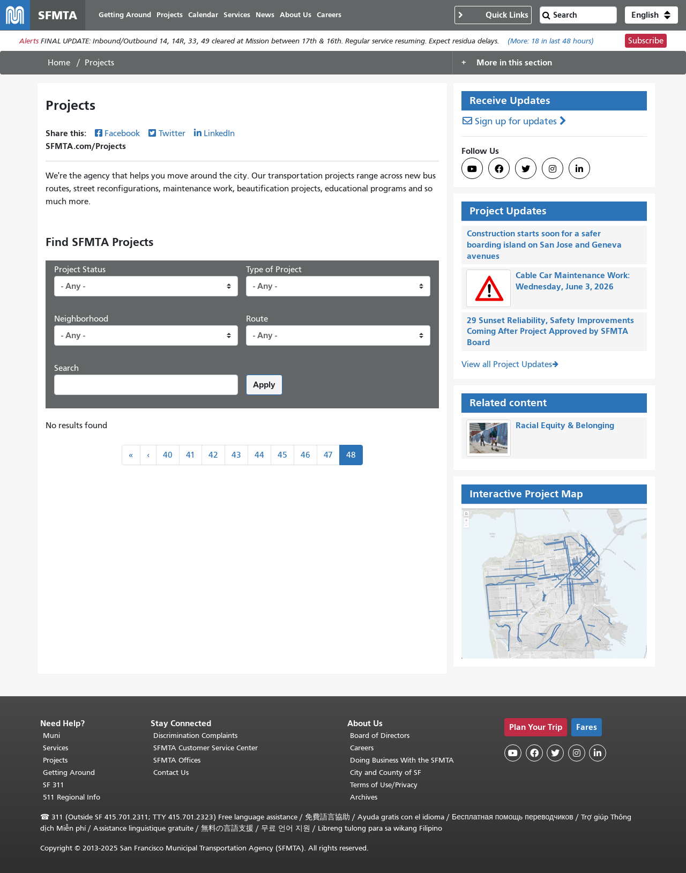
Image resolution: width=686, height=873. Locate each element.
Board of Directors (379, 735)
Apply (264, 384)
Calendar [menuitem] (203, 14)
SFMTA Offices (176, 760)
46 (305, 455)
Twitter (172, 133)
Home (59, 63)
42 (213, 455)
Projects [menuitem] (169, 14)
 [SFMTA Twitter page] (525, 169)
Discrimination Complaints (195, 735)
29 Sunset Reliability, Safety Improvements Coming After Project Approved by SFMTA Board (550, 331)
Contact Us (171, 772)
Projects (55, 760)
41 (190, 455)
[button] (651, 15)
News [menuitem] (265, 14)
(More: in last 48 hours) (551, 41)
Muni (51, 735)
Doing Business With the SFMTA (402, 760)
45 (282, 455)
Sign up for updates (516, 121)
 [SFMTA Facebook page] (499, 169)
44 (259, 455)
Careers (362, 747)
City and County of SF (385, 772)
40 (168, 455)
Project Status (80, 269)
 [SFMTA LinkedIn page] (579, 169)
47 (328, 455)
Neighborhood (81, 319)
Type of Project (274, 269)
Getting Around (69, 772)
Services (55, 747)
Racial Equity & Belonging (565, 425)
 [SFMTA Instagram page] (552, 169)
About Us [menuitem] (295, 14)
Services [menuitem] (236, 14)
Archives (363, 797)
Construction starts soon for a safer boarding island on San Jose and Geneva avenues (544, 244)
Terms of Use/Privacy (383, 784)
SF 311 (53, 784)
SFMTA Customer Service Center (205, 747)
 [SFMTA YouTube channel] (472, 169)
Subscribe (645, 41)
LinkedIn (219, 133)
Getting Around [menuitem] (125, 14)
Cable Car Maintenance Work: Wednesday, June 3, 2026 (573, 281)
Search (66, 368)
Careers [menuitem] (329, 14)
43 (236, 455)
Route (257, 319)
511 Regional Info (71, 797)
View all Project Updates (506, 364)
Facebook (122, 133)
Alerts (29, 41)
